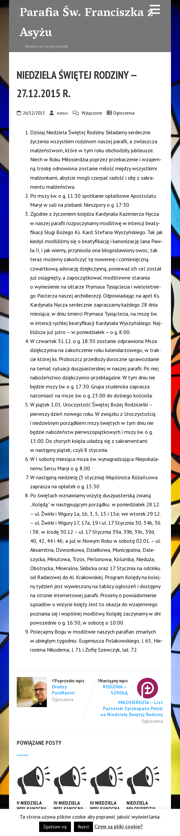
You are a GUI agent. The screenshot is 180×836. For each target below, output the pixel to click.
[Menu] (155, 9)
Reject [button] (83, 827)
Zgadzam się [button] (55, 827)
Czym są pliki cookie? (118, 826)
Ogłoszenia (123, 113)
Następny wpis (126, 698)
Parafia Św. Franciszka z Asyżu (86, 24)
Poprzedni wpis (53, 687)
